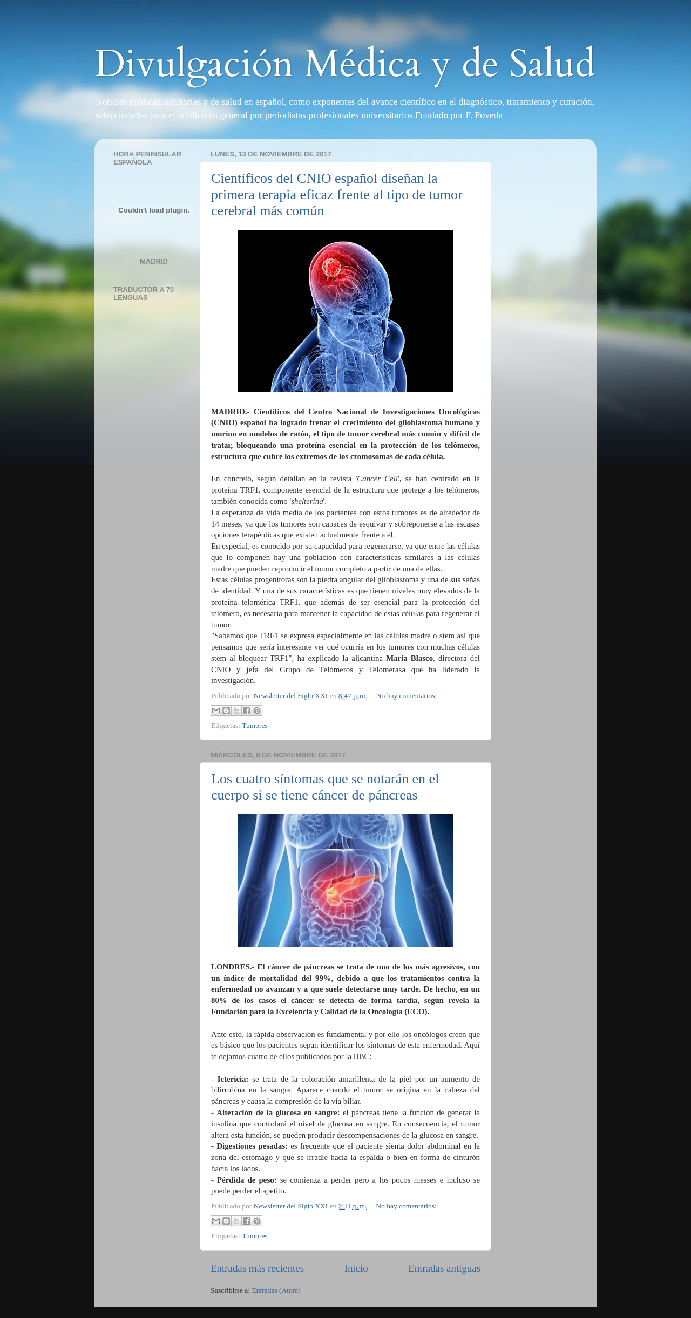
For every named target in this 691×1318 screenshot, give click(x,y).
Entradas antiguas (444, 1268)
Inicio (356, 1268)
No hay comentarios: (406, 696)
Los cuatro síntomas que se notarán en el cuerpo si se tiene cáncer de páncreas (325, 787)
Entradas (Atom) (276, 1290)
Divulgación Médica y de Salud (344, 64)
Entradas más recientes (257, 1268)
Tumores (255, 725)
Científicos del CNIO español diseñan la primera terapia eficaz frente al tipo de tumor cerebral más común (337, 194)
